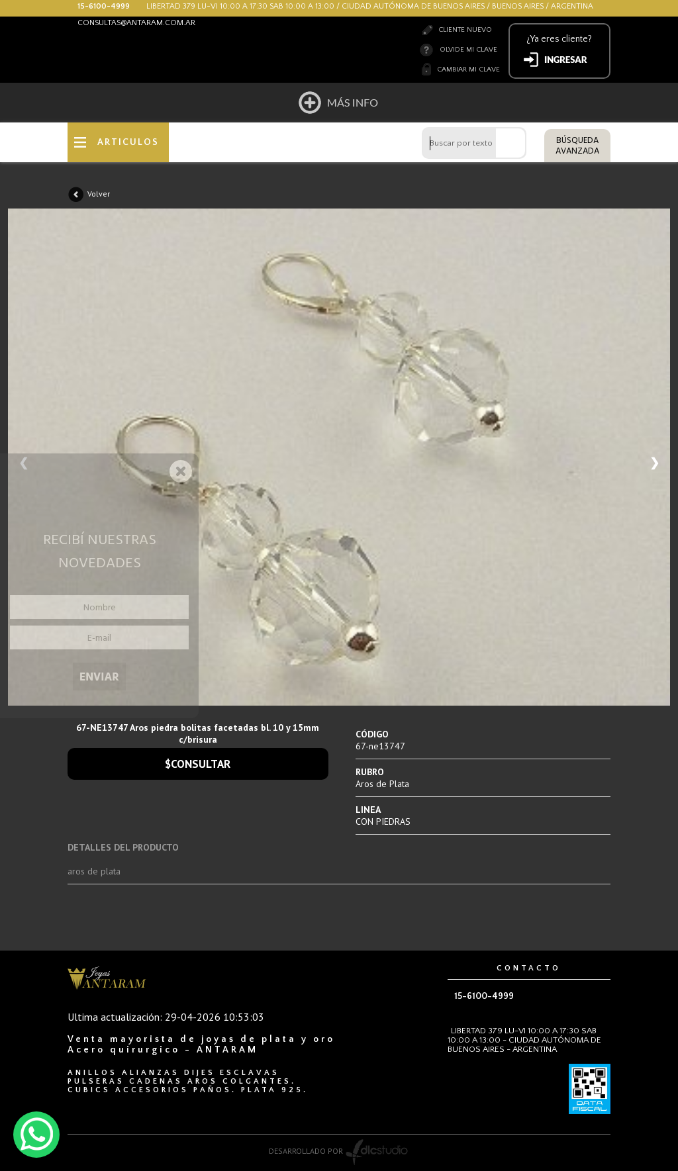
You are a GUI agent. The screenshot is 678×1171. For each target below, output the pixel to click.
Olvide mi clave (468, 50)
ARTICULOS (128, 142)
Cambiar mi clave (468, 69)
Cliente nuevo (465, 30)
